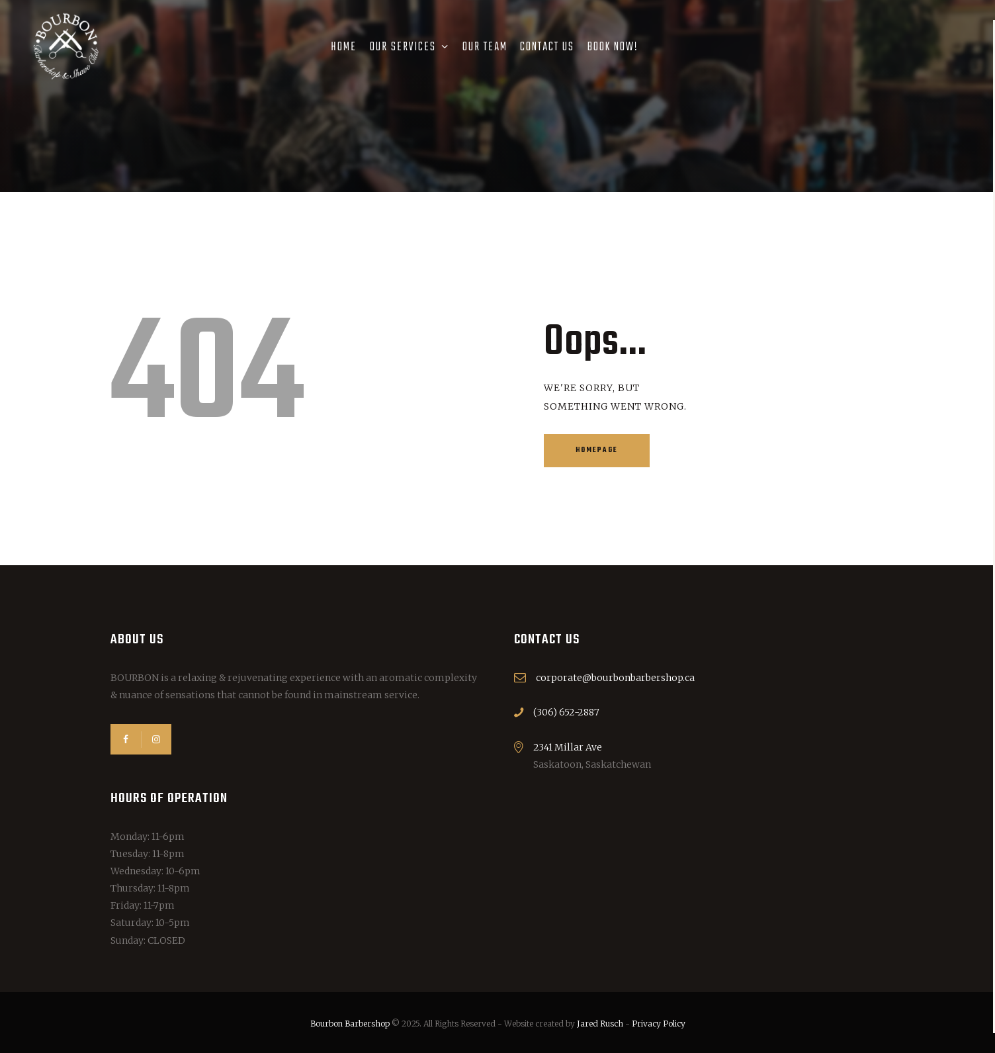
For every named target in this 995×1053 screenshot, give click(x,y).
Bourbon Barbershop (350, 1024)
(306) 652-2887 (566, 712)
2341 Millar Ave (567, 747)
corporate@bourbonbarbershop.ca (615, 678)
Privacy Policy (658, 1024)
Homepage (597, 450)
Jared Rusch (600, 1024)
